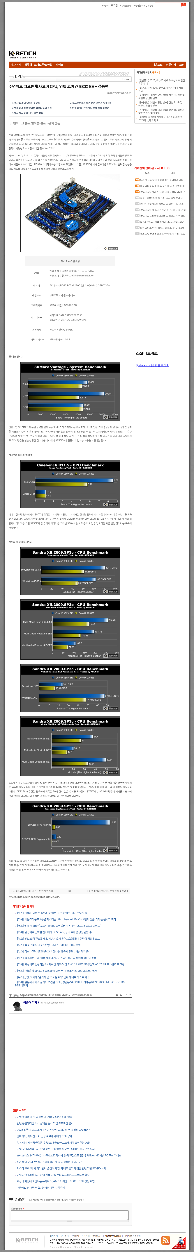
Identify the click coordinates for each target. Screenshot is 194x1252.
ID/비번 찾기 (125, 6)
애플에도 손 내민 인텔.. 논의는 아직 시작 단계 (40, 1187)
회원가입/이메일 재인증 (143, 6)
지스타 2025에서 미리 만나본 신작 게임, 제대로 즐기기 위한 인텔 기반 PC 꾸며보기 (60, 1168)
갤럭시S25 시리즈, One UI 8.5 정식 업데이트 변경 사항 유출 (160, 192)
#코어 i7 (26, 897)
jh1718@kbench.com (52, 1002)
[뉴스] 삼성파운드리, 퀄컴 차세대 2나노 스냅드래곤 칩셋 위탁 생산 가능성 (55, 958)
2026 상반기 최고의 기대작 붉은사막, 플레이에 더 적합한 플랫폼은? (52, 1129)
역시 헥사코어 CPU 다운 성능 (28, 113)
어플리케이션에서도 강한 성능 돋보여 (90, 108)
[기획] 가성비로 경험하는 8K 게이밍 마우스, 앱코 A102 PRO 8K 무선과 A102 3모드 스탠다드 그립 (69, 964)
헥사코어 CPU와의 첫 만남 (27, 103)
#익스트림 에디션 (38, 897)
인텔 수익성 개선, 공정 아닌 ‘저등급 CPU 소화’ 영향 (43, 1117)
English (105, 6)
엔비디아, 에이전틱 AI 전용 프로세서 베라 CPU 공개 (43, 1136)
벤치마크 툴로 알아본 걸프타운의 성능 (33, 108)
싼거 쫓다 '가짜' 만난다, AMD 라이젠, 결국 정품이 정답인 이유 (49, 1162)
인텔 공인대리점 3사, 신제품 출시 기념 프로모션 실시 (44, 1123)
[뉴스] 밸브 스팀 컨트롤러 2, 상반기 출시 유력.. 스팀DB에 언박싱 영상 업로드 (57, 938)
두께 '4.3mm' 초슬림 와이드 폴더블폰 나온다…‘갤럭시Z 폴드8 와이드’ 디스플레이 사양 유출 (159, 180)
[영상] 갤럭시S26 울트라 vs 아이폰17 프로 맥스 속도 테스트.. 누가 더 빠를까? (159, 204)
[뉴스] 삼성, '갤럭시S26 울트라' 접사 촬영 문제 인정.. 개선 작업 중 (52, 951)
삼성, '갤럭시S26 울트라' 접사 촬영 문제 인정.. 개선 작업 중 (159, 198)
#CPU (57, 897)
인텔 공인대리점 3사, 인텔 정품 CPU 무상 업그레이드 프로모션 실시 (52, 1174)
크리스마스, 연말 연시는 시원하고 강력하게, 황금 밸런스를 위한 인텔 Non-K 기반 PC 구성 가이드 (68, 1155)
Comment (17, 1209)
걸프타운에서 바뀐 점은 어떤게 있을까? (91, 103)
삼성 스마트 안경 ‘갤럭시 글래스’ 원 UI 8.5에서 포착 (159, 228)
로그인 (114, 5)
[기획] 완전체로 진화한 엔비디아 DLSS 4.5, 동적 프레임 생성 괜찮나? (54, 932)
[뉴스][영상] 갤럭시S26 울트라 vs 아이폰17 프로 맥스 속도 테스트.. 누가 (56, 970)
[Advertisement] (96, 35)
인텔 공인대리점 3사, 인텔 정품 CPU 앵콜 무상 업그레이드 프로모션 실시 (55, 1149)
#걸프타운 (17, 897)
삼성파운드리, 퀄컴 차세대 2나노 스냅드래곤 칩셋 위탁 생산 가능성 (159, 222)
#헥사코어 (50, 897)
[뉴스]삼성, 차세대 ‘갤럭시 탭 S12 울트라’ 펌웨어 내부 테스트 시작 (52, 977)
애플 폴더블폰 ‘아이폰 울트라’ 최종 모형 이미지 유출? (160, 187)
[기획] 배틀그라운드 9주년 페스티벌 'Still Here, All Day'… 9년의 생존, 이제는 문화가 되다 (65, 919)
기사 (173, 173)
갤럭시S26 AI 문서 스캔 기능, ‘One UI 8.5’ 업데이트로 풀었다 (160, 210)
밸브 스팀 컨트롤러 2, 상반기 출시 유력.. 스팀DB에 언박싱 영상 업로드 (160, 234)
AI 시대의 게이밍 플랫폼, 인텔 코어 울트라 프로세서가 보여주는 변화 (52, 1142)
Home (125, 79)
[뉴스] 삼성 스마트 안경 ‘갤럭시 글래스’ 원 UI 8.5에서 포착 (48, 945)
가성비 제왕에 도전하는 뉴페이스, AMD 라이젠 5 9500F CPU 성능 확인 (55, 1181)
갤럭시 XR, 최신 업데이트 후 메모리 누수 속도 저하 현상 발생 (160, 216)
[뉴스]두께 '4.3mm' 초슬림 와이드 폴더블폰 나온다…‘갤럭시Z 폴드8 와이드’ (58, 925)
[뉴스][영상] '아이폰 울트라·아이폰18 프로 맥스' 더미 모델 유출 (51, 913)
